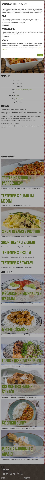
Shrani (40, 55)
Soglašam (6, 25)
